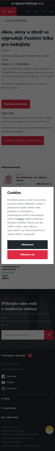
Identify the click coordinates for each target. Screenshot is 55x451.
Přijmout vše (27, 255)
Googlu (20, 219)
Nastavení (27, 245)
